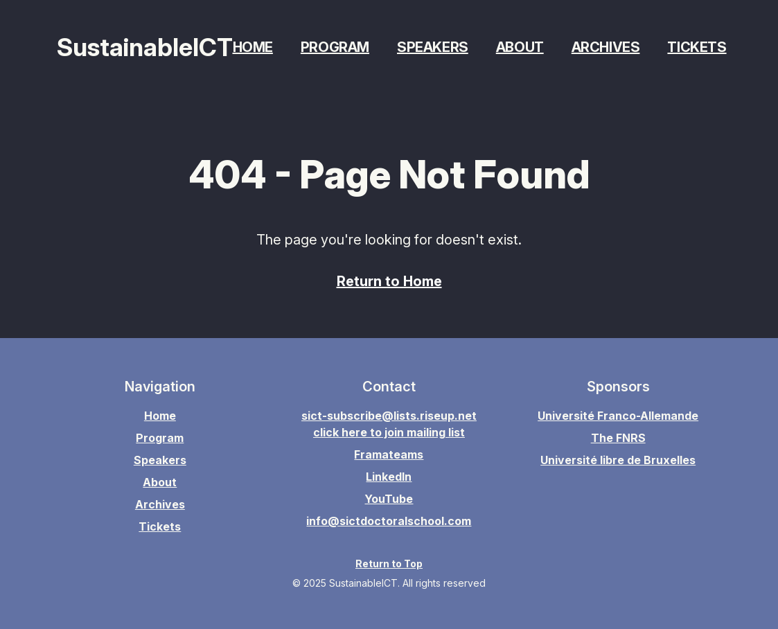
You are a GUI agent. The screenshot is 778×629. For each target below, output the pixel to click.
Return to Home (389, 281)
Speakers (432, 47)
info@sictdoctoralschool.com (388, 521)
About (520, 47)
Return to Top (389, 563)
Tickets (696, 47)
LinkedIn (389, 477)
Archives (606, 47)
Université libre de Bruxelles (618, 460)
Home (253, 47)
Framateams (388, 454)
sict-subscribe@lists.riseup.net (389, 416)
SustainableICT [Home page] (145, 47)
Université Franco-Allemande (618, 416)
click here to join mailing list (389, 432)
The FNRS (618, 438)
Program (335, 47)
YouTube (388, 499)
